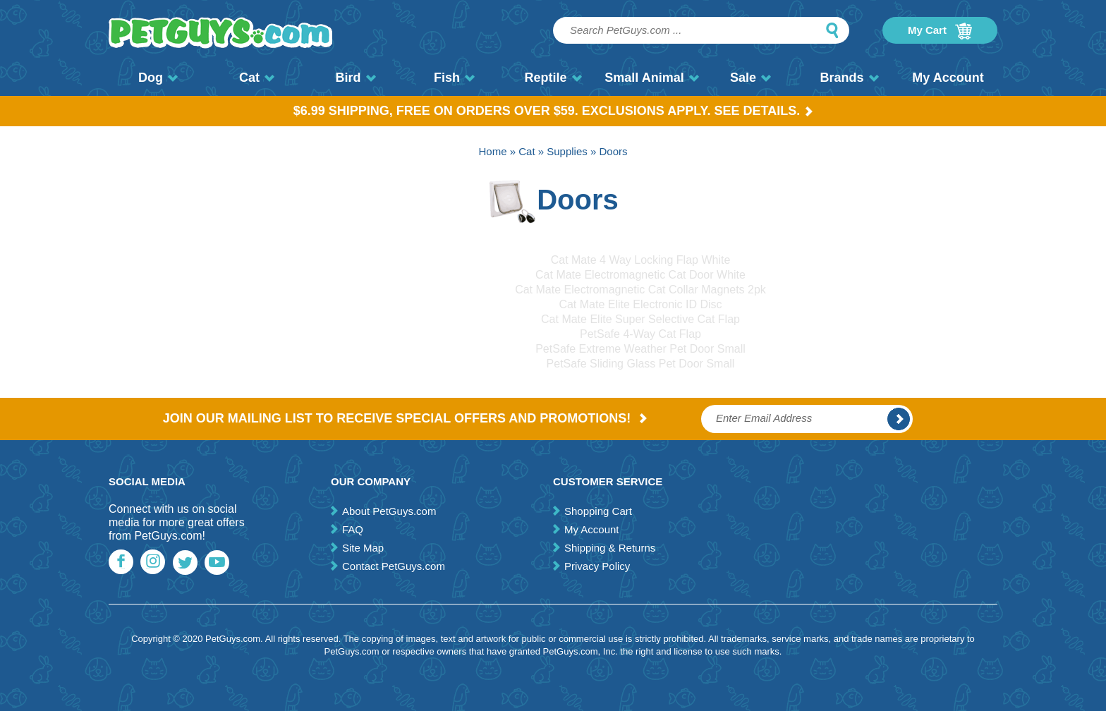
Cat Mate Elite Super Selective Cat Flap (640, 319)
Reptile (552, 78)
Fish (454, 78)
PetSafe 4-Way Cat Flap (640, 334)
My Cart (940, 31)
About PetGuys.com (389, 511)
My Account (947, 78)
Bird (356, 78)
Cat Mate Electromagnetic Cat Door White (640, 275)
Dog (158, 78)
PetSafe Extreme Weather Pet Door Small (640, 349)
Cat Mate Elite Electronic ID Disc (640, 304)
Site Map (363, 548)
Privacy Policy (597, 566)
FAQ (352, 529)
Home (493, 151)
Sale (750, 78)
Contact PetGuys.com (393, 566)
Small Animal (651, 78)
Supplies (567, 151)
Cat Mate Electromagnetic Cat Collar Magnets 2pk (640, 290)
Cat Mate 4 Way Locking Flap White (641, 260)
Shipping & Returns (609, 548)
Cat (256, 78)
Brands (849, 78)
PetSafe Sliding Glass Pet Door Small (641, 364)
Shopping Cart (598, 511)
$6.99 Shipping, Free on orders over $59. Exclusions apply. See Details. (553, 111)
